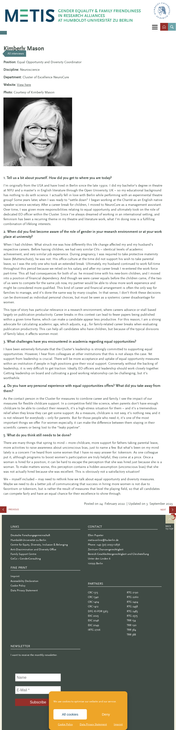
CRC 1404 (93, 601)
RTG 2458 (132, 606)
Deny (106, 714)
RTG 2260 (132, 597)
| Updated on (136, 503)
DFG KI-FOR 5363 (98, 611)
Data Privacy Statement (93, 724)
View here (24, 85)
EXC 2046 (93, 620)
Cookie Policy (65, 724)
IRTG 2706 (94, 629)
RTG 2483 (132, 611)
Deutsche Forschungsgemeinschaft (30, 535)
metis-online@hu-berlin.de (103, 540)
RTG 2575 (132, 615)
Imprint (118, 724)
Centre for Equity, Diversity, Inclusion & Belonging (39, 544)
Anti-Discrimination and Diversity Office (33, 549)
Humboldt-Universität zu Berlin (28, 540)
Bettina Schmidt (23, 510)
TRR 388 (131, 634)
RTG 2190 (132, 592)
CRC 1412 (93, 606)
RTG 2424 (132, 601)
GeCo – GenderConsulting (26, 558)
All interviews (16, 53)
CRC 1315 (93, 592)
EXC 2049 (93, 625)
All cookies (70, 714)
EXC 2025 (93, 615)
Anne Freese (171, 511)
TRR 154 (131, 620)
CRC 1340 (93, 597)
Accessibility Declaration (24, 581)
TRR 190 (131, 625)
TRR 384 (131, 629)
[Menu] (155, 27)
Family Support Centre (23, 554)
